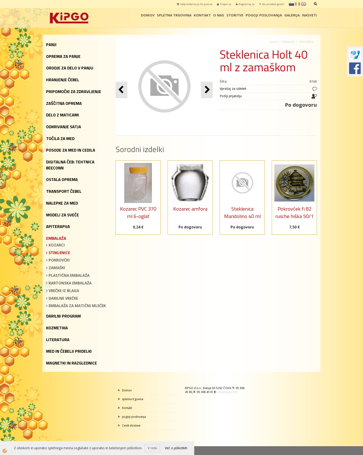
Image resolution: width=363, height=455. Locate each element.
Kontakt (202, 15)
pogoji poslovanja (264, 15)
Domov (148, 15)
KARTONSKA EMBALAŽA (70, 283)
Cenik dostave (131, 425)
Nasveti (309, 15)
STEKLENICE (59, 252)
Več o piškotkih (176, 448)
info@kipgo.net (227, 392)
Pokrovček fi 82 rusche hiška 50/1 (294, 212)
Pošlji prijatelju (231, 96)
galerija (292, 15)
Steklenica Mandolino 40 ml (242, 212)
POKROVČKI (59, 260)
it (297, 4)
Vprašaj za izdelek (233, 88)
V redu (152, 448)
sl (291, 4)
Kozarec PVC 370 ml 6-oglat (138, 212)
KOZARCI (57, 245)
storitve (234, 15)
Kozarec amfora (190, 209)
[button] (207, 90)
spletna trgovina (174, 15)
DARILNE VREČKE (63, 298)
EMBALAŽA (288, 42)
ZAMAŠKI (57, 267)
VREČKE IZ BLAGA (64, 290)
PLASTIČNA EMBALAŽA (69, 275)
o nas (218, 15)
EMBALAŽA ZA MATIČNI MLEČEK (77, 305)
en (303, 4)
